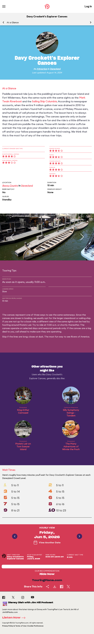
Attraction (42, 69)
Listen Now (14, 618)
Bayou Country (10, 185)
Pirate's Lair (25, 324)
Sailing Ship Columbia (44, 101)
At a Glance (13, 22)
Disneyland (55, 69)
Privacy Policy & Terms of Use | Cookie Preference (22, 626)
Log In (88, 6)
